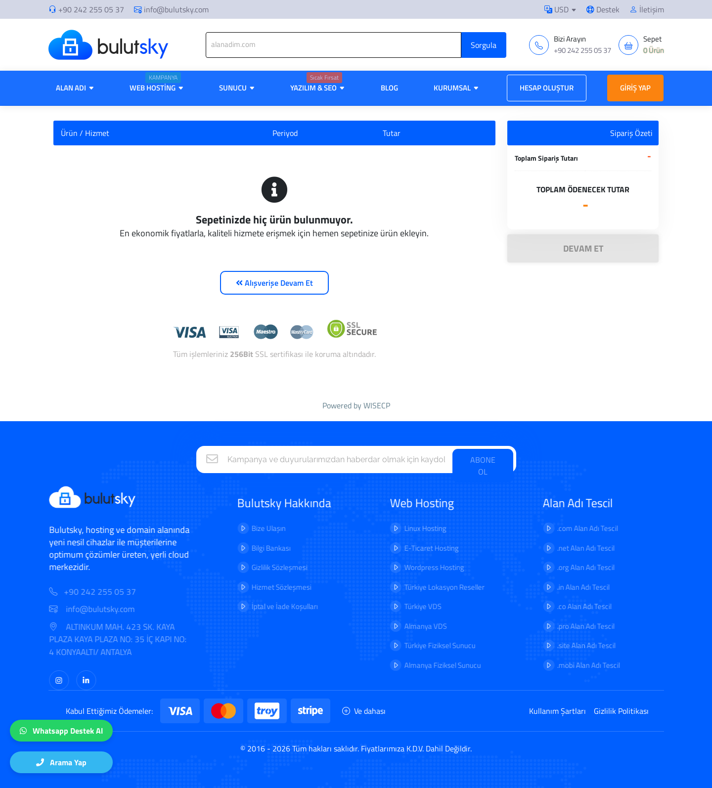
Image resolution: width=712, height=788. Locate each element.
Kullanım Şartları (557, 711)
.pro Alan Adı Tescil (579, 626)
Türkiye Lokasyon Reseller (438, 587)
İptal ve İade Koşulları (278, 606)
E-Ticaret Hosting (425, 548)
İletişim (646, 9)
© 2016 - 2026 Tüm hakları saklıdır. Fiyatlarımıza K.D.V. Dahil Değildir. (356, 748)
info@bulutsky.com (171, 9)
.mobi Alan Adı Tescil (581, 665)
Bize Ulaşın (262, 528)
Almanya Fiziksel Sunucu (436, 665)
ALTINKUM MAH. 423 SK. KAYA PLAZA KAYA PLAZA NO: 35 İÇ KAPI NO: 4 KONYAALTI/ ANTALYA (124, 639)
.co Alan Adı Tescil (577, 606)
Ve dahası (364, 711)
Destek (603, 9)
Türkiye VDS (416, 606)
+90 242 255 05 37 (91, 9)
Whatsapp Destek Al (61, 731)
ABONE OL (482, 466)
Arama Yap (61, 762)
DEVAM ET (583, 248)
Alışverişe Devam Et (274, 283)
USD (556, 9)
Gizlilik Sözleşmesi (273, 567)
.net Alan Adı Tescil (579, 548)
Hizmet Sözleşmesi (275, 587)
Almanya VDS (419, 626)
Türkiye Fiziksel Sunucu (433, 645)
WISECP (376, 405)
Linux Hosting (419, 528)
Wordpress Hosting (427, 567)
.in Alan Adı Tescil (576, 587)
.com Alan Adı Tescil (580, 528)
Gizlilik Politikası (621, 711)
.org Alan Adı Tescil (579, 567)
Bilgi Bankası (264, 548)
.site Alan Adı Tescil (579, 645)
